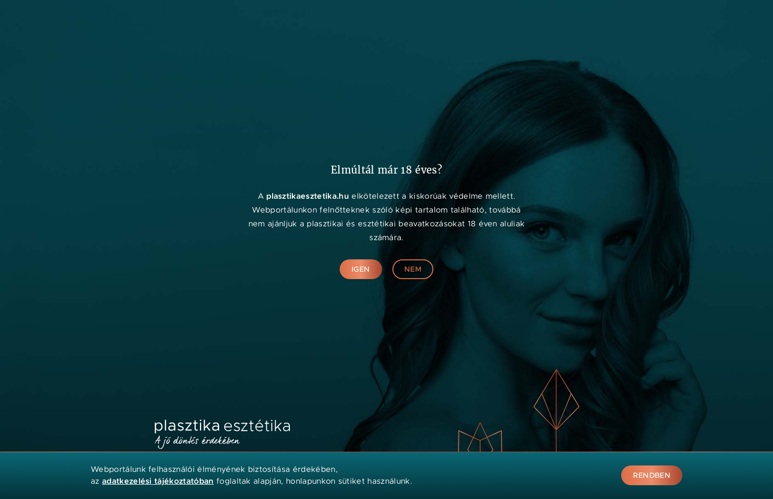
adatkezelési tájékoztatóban (158, 481)
